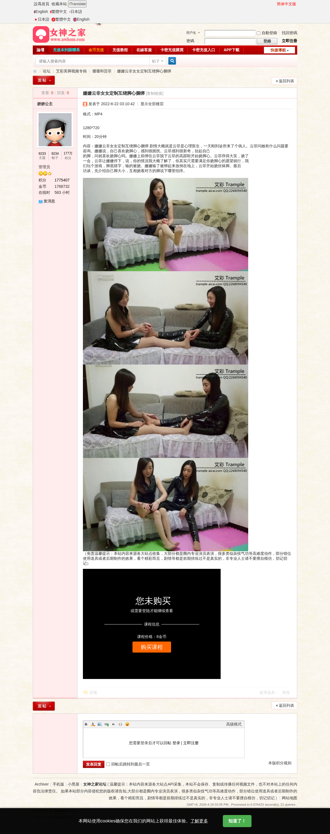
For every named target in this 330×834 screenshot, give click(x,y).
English (41, 11)
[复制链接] (154, 93)
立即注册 (191, 743)
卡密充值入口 (203, 50)
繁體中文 (58, 11)
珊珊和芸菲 (102, 71)
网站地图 (289, 798)
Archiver (42, 784)
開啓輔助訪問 (274, 3)
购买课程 (152, 647)
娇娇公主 (45, 104)
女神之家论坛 (35, 71)
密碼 (190, 41)
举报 (286, 692)
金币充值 (96, 50)
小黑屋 (73, 784)
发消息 (49, 201)
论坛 (46, 71)
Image (99, 724)
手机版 (58, 784)
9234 (55, 154)
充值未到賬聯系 (66, 50)
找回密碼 (289, 33)
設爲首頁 (41, 4)
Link (106, 724)
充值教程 (120, 50)
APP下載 (231, 50)
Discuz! (61, 810)
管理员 (44, 167)
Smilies (127, 724)
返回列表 (286, 81)
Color (93, 724)
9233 (42, 154)
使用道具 (267, 692)
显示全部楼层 (152, 104)
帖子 (156, 61)
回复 (94, 692)
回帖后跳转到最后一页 (128, 764)
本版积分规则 (279, 763)
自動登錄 (267, 33)
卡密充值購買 (171, 50)
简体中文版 (286, 4)
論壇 (40, 50)
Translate (77, 4)
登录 (176, 743)
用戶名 (191, 33)
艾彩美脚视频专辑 (71, 71)
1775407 (62, 180)
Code (120, 724)
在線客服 (144, 50)
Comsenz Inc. (62, 817)
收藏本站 (59, 4)
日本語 (75, 11)
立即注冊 (289, 41)
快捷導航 (278, 50)
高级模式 (234, 724)
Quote (113, 724)
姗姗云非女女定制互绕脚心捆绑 (144, 71)
